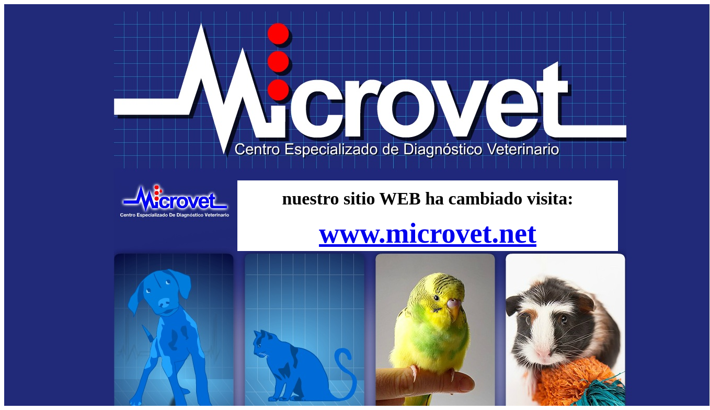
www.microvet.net (427, 233)
